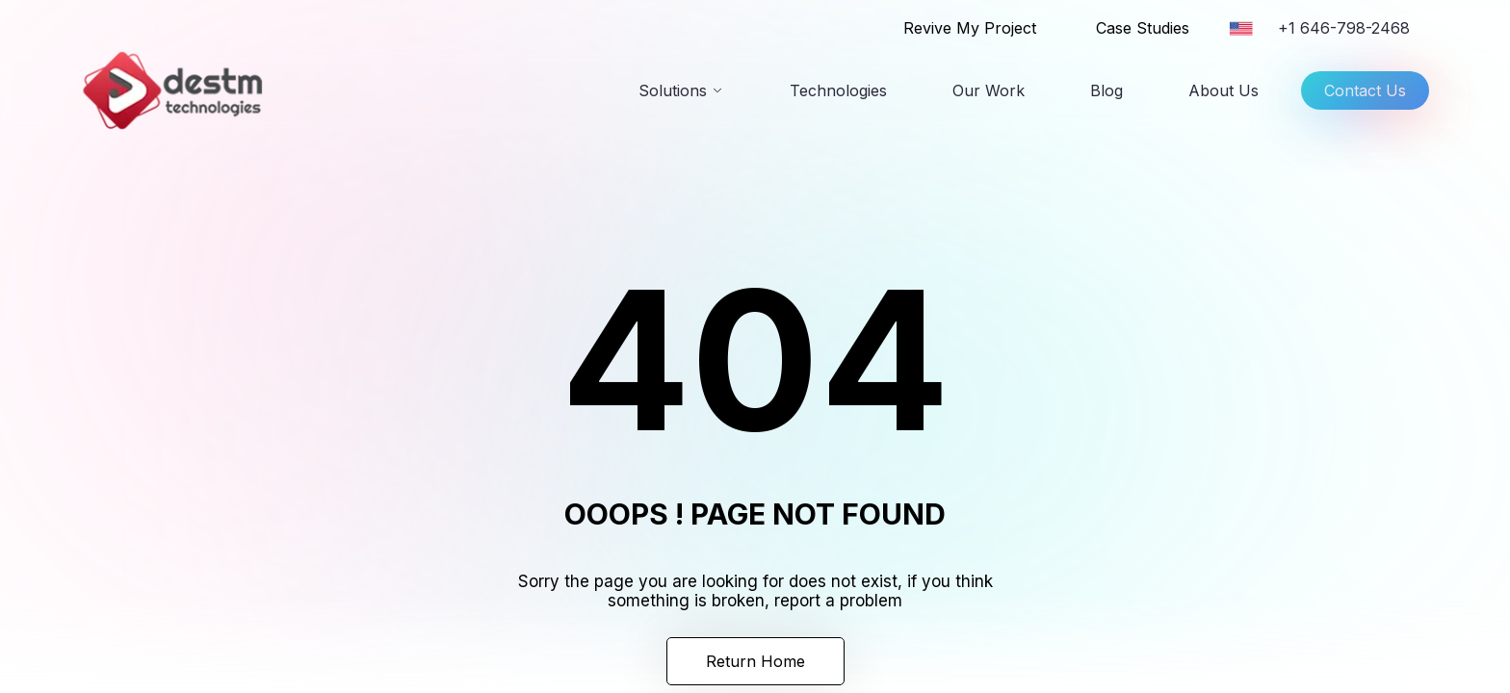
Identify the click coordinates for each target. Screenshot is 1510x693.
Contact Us (1365, 95)
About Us (1223, 90)
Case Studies (1142, 28)
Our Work (988, 90)
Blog (1106, 90)
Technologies (838, 90)
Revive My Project (969, 28)
